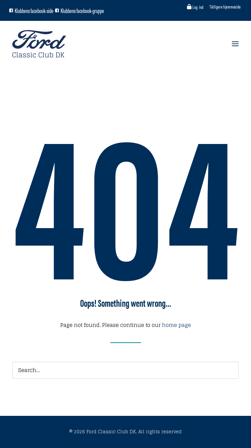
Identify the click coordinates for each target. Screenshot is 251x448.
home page (176, 325)
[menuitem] (196, 6)
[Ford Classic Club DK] (39, 43)
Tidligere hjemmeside (225, 6)
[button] (11, 10)
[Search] (125, 370)
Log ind (198, 6)
